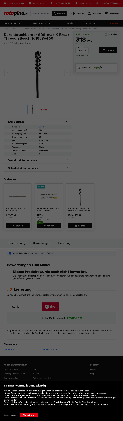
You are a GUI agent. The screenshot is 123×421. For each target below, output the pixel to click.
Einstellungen (10, 415)
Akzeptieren (29, 415)
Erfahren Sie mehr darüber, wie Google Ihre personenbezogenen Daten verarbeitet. (71, 404)
